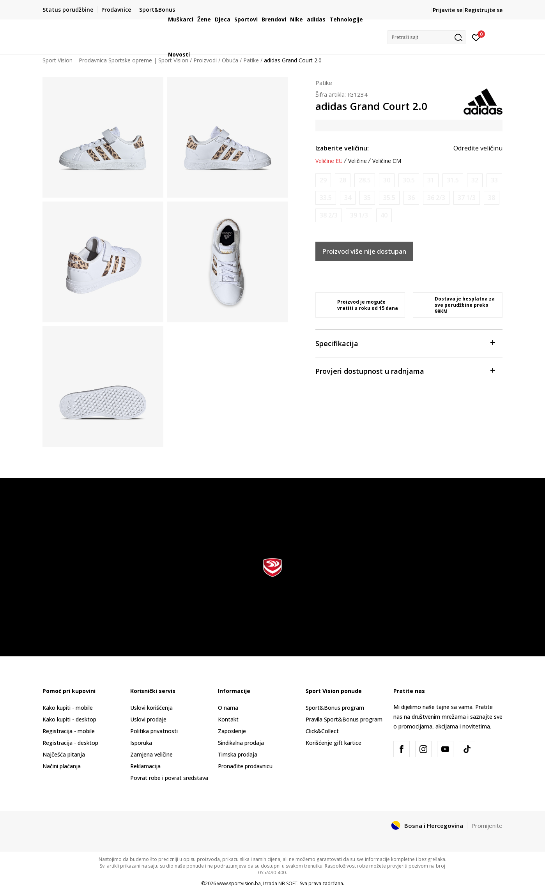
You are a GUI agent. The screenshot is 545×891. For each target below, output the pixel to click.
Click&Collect (322, 731)
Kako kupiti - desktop (69, 719)
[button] (426, 37)
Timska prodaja (237, 754)
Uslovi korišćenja (151, 707)
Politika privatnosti (154, 731)
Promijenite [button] (487, 825)
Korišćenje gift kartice (333, 742)
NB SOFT (287, 883)
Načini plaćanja (61, 766)
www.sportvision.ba (239, 883)
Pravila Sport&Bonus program (344, 719)
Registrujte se (484, 10)
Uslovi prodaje (148, 719)
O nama (228, 707)
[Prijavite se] (476, 37)
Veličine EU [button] (329, 161)
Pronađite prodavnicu (245, 766)
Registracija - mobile (68, 731)
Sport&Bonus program (335, 707)
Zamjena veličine (151, 754)
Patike (323, 83)
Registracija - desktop (70, 742)
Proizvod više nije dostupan (364, 251)
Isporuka (141, 742)
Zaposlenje (232, 731)
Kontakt (228, 719)
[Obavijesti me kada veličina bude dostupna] (323, 180)
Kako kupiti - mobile (67, 707)
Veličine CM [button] (386, 161)
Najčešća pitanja (63, 754)
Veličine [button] (357, 161)
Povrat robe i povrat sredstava (169, 777)
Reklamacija (145, 766)
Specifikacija (405, 343)
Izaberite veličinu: (342, 148)
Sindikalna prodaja (241, 742)
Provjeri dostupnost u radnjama (405, 370)
